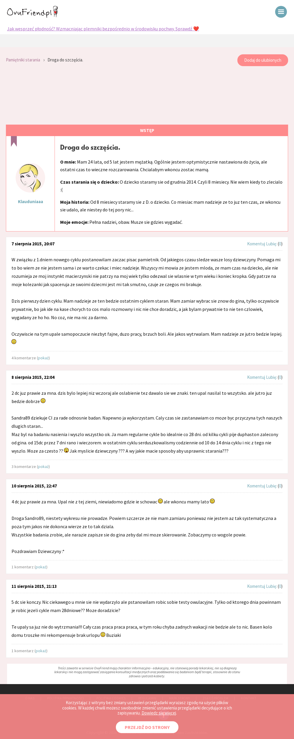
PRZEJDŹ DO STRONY (147, 727)
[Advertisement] (147, 95)
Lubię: (272, 244)
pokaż (43, 357)
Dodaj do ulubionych (262, 60)
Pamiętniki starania (23, 60)
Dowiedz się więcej (159, 713)
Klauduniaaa (30, 201)
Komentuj (256, 244)
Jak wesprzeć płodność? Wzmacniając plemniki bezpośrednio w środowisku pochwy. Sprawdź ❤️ (103, 28)
